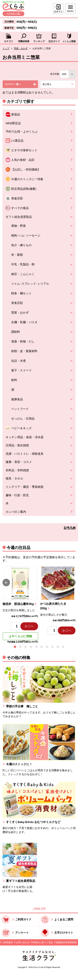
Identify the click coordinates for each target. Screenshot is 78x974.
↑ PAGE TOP (39, 908)
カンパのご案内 (16, 511)
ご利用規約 (7, 942)
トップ (5, 48)
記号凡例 (70, 528)
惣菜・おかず (21, 48)
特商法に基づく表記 (42, 942)
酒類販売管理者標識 (66, 942)
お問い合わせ (23, 942)
